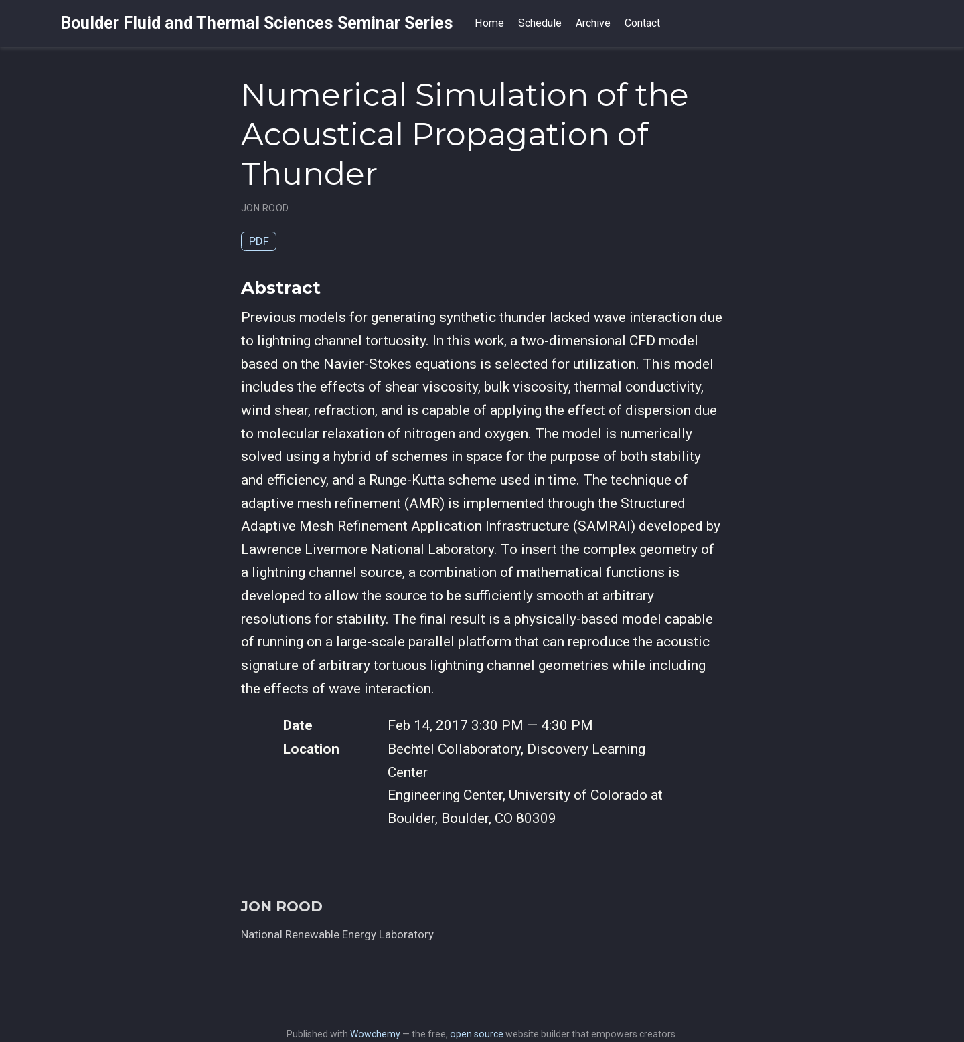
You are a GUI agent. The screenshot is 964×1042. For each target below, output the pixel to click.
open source (476, 1034)
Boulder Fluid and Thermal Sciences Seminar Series (256, 23)
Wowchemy (375, 1034)
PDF (259, 241)
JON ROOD (265, 208)
